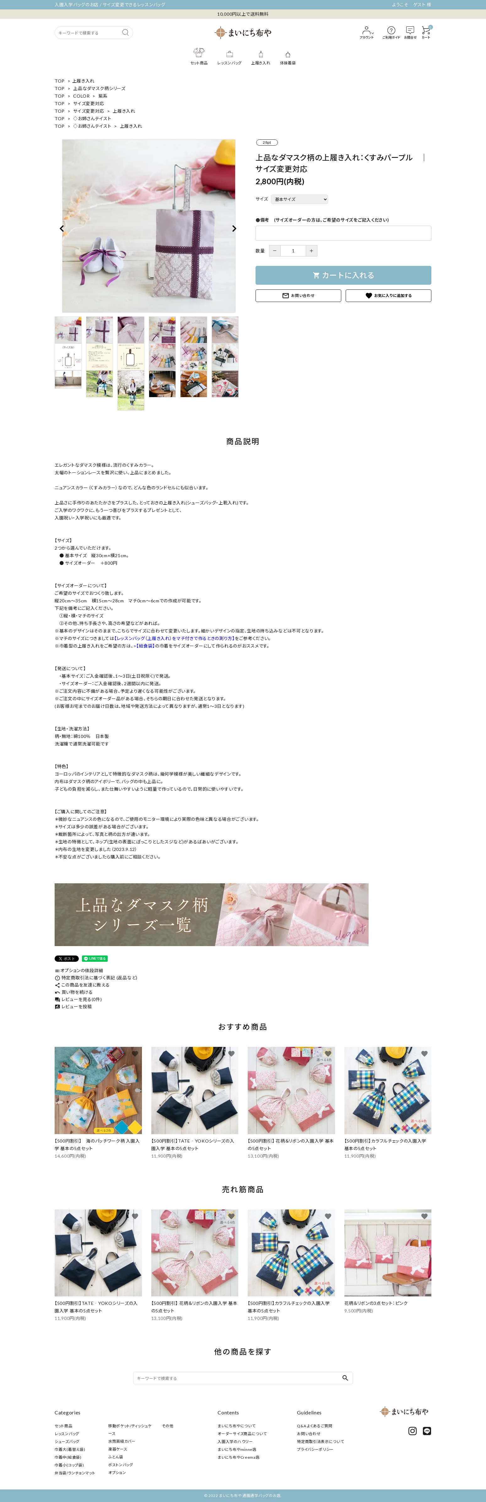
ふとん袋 (115, 1457)
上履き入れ (83, 80)
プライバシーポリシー (315, 1449)
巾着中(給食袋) (68, 1457)
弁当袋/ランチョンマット (75, 1473)
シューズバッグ (67, 1441)
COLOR (81, 96)
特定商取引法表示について (320, 1441)
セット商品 (64, 1426)
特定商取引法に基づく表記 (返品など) (96, 977)
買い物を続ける (74, 992)
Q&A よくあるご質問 (314, 1426)
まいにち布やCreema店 (238, 1457)
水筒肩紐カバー (122, 1441)
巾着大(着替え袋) (70, 1449)
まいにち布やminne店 (237, 1449)
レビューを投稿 (73, 1006)
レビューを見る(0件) (78, 999)
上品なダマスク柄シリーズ (99, 88)
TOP (60, 80)
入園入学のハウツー (235, 1441)
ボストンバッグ (120, 1464)
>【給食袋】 (144, 646)
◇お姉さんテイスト (92, 118)
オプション (117, 1472)
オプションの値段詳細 (79, 970)
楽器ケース (117, 1449)
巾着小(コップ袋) (69, 1465)
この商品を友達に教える (82, 985)
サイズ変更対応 (88, 103)
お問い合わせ (298, 295)
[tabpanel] (149, 226)
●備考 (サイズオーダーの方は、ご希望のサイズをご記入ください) (322, 220)
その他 (168, 1426)
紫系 (102, 96)
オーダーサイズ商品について (242, 1433)
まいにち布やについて (236, 1426)
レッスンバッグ (67, 1433)
